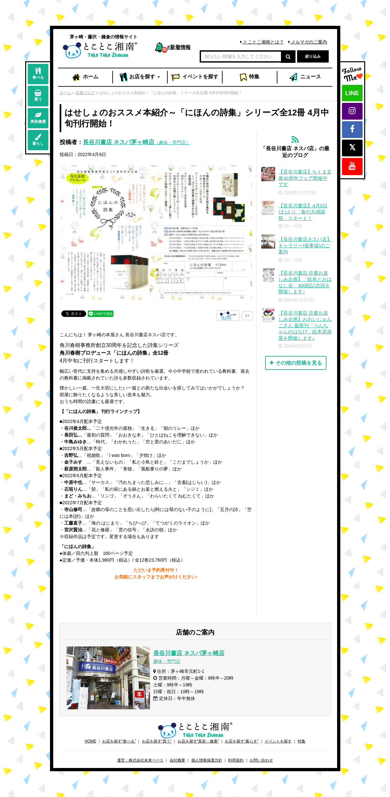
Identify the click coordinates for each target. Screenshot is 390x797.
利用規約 (236, 760)
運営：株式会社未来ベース (140, 760)
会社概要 (177, 760)
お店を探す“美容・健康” (198, 741)
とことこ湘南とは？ (262, 41)
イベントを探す (278, 741)
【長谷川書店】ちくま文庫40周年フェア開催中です (305, 178)
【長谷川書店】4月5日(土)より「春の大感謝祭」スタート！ (302, 212)
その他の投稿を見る (296, 363)
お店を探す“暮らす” (241, 741)
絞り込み (313, 56)
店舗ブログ (85, 93)
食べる (38, 74)
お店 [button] (140, 77)
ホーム (85, 77)
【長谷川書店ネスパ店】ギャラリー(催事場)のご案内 (305, 245)
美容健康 (38, 118)
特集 (249, 77)
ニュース (304, 77)
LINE (352, 93)
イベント (195, 77)
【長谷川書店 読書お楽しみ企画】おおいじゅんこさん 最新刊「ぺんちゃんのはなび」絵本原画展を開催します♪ (305, 325)
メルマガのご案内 (307, 41)
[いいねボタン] (228, 315)
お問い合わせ (261, 760)
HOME (90, 741)
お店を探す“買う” (157, 741)
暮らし (38, 140)
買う (38, 96)
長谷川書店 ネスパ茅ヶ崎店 (136, 142)
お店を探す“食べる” (119, 741)
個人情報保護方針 (206, 760)
